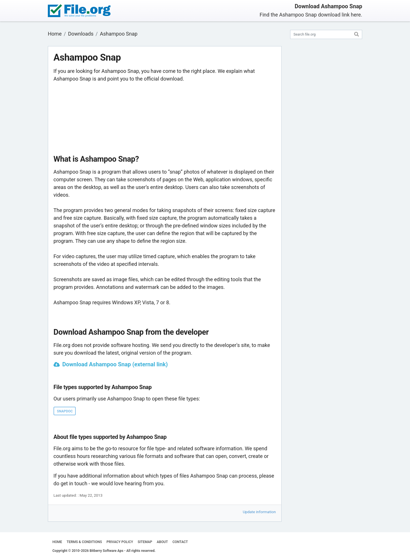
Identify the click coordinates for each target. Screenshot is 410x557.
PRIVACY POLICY (119, 542)
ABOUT (162, 542)
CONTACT (180, 542)
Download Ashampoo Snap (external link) (115, 364)
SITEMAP (145, 542)
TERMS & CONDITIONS (84, 542)
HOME (57, 542)
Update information (259, 511)
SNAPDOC (65, 411)
